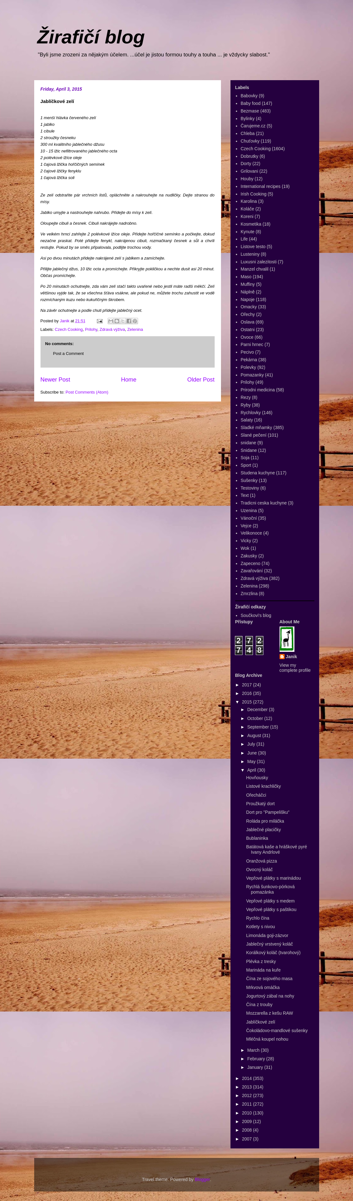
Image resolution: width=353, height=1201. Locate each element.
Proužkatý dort (260, 803)
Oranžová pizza (261, 861)
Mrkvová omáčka (263, 987)
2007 (247, 1138)
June (252, 752)
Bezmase (250, 110)
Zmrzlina (249, 593)
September (258, 726)
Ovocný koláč (259, 869)
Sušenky (249, 480)
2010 (247, 1112)
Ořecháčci (256, 795)
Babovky (249, 95)
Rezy (246, 397)
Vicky (246, 540)
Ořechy (248, 314)
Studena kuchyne (258, 472)
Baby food (251, 103)
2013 (247, 1086)
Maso (246, 276)
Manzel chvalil (254, 269)
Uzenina (249, 510)
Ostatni (248, 329)
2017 (247, 684)
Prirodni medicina (258, 389)
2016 (247, 693)
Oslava (248, 321)
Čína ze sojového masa (269, 978)
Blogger (202, 1179)
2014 (247, 1078)
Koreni (247, 216)
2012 (247, 1095)
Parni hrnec (252, 344)
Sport (246, 465)
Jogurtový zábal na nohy (270, 996)
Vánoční (249, 518)
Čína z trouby (259, 1004)
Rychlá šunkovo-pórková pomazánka (270, 889)
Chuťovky (250, 141)
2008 (247, 1130)
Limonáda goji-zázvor (267, 935)
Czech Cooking (69, 329)
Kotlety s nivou (260, 926)
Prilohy (91, 329)
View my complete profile (295, 668)
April (252, 770)
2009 (247, 1121)
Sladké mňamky (256, 427)
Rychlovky (251, 412)
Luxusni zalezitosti (259, 261)
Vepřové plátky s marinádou (273, 878)
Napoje (248, 299)
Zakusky (249, 555)
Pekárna (249, 359)
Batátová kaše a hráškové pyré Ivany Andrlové (276, 849)
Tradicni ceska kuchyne (264, 502)
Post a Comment (68, 353)
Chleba (248, 133)
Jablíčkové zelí (260, 1021)
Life (244, 238)
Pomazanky (252, 374)
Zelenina (135, 329)
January (255, 1067)
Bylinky (248, 118)
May (252, 761)
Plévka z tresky (261, 961)
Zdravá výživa (112, 329)
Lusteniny (250, 254)
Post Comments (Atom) (87, 392)
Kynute (248, 231)
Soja (245, 457)
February (256, 1058)
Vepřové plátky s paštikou (271, 909)
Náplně (248, 291)
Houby (247, 178)
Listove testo (253, 246)
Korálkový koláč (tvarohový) (273, 952)
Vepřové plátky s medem (270, 900)
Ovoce (247, 337)
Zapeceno (250, 563)
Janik (291, 656)
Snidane (249, 450)
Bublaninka (257, 838)
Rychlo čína (257, 918)
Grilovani (249, 171)
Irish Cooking (254, 193)
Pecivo (247, 352)
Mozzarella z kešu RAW (269, 1013)
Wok (245, 548)
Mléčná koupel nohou (267, 1039)
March (254, 1050)
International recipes (261, 186)
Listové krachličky (263, 786)
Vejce (246, 525)
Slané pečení (254, 435)
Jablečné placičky (263, 829)
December (258, 709)
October (255, 718)
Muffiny (248, 284)
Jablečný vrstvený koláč (269, 944)
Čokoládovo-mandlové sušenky (277, 1030)
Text (245, 495)
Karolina (249, 201)
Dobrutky (249, 156)
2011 (247, 1104)
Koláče (247, 208)
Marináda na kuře (263, 970)
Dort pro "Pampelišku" (267, 812)
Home (128, 379)
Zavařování (252, 570)
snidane (248, 442)
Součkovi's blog (256, 615)
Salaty (247, 419)
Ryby (246, 405)
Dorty (246, 163)
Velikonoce (251, 533)
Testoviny (250, 488)
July (251, 744)
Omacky (249, 306)
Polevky (248, 367)
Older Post (201, 379)
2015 (247, 701)
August (254, 735)
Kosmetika (251, 224)
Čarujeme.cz (253, 125)
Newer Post (55, 379)
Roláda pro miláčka (265, 821)
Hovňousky (257, 777)
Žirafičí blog (91, 37)
